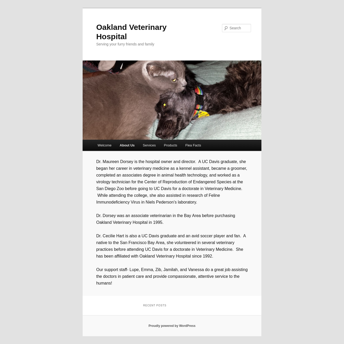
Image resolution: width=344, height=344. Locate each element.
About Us (127, 145)
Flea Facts (193, 145)
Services (149, 145)
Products (170, 145)
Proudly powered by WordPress (171, 326)
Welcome (105, 145)
